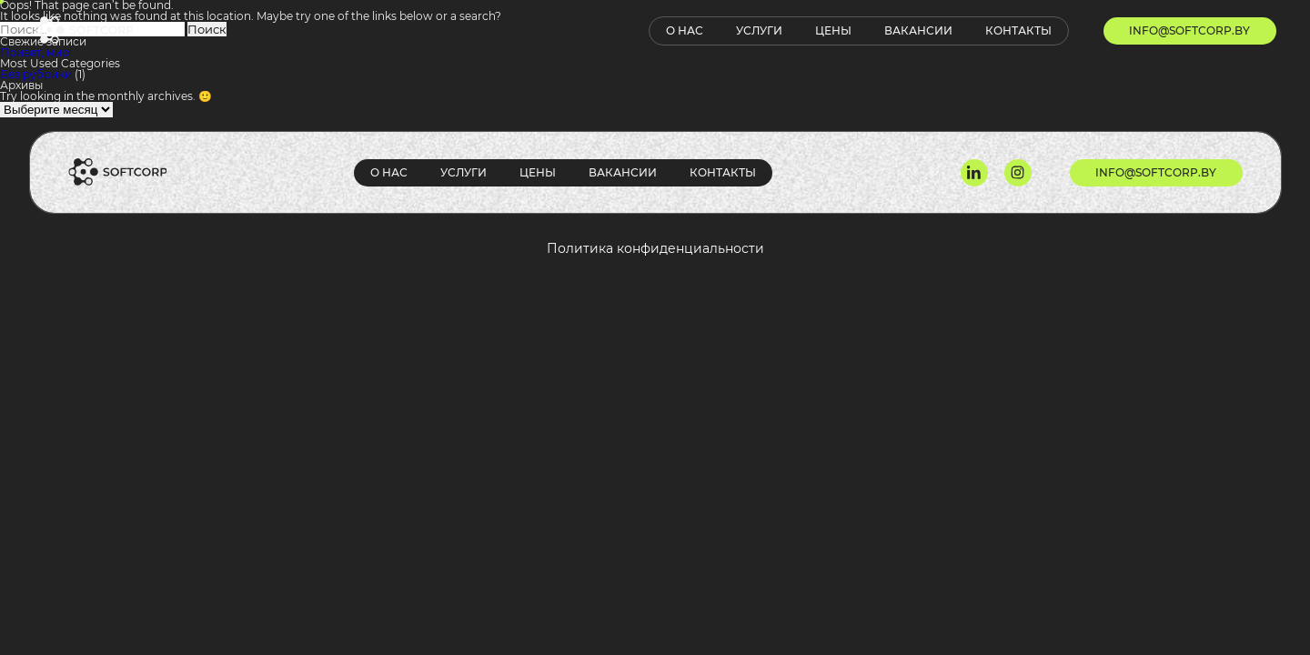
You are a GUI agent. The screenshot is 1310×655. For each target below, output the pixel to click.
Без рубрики (36, 74)
